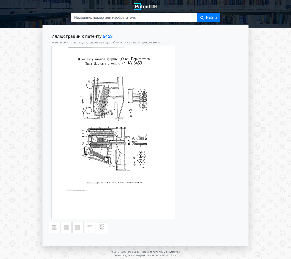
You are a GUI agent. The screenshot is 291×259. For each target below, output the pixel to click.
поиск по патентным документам (161, 251)
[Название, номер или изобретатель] (134, 17)
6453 (108, 36)
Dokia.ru (173, 255)
